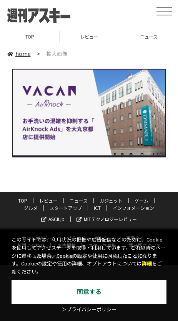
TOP (29, 36)
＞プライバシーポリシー (89, 310)
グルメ (31, 207)
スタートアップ (66, 207)
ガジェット (111, 200)
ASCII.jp (53, 219)
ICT (97, 207)
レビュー (89, 36)
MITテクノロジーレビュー (107, 219)
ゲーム (141, 200)
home (19, 53)
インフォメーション (133, 207)
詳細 (147, 264)
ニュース (79, 200)
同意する (89, 292)
